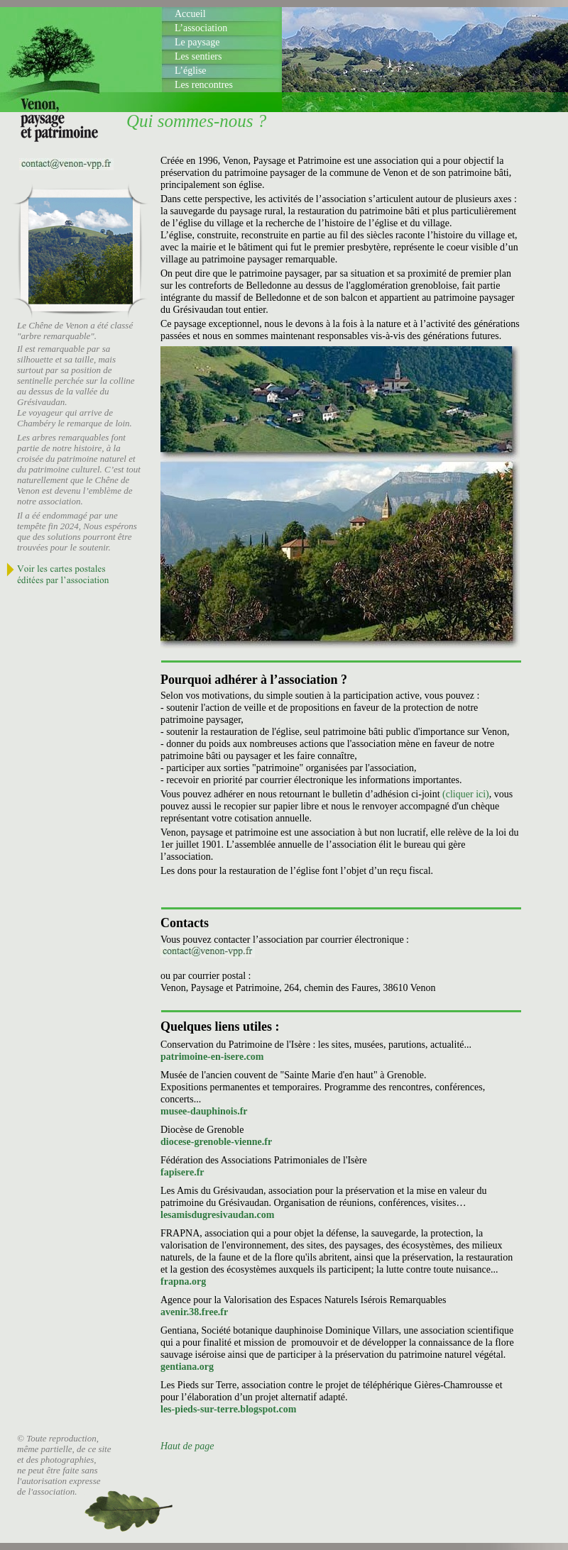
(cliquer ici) (465, 794)
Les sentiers (198, 56)
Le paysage (197, 42)
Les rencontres (204, 84)
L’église (191, 70)
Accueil (190, 14)
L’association (201, 28)
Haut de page (187, 1446)
